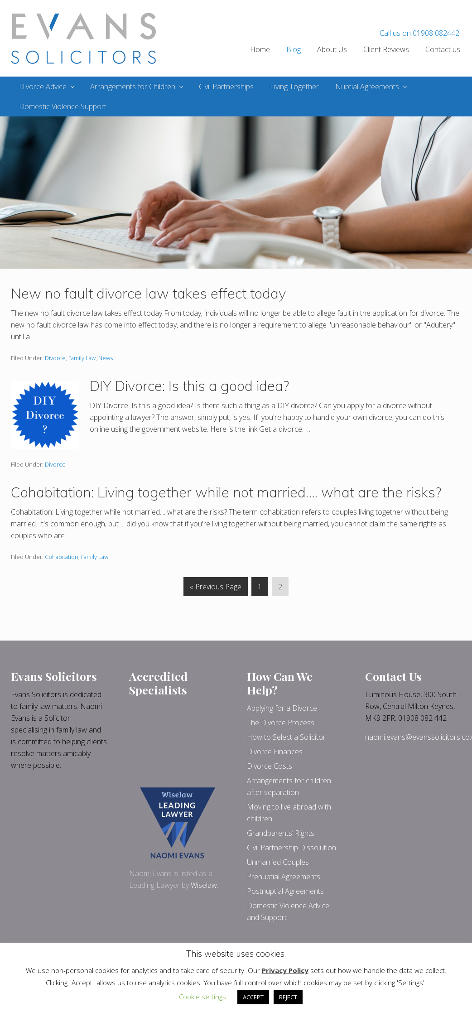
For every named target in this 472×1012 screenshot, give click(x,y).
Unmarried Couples (278, 862)
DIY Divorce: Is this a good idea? (189, 386)
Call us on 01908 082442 (419, 33)
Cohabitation (61, 557)
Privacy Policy (285, 970)
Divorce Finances (275, 752)
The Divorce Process (280, 723)
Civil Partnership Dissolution (291, 848)
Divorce (55, 358)
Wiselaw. (204, 885)
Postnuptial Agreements (285, 891)
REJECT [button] (288, 997)
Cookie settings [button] (202, 996)
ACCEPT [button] (253, 997)
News (105, 358)
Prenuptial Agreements (283, 877)
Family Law (82, 358)
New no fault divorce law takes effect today (148, 293)
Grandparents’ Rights (280, 833)
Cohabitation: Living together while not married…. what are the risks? (226, 492)
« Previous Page (215, 588)
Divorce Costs (269, 766)
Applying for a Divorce (282, 708)
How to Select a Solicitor (286, 737)
